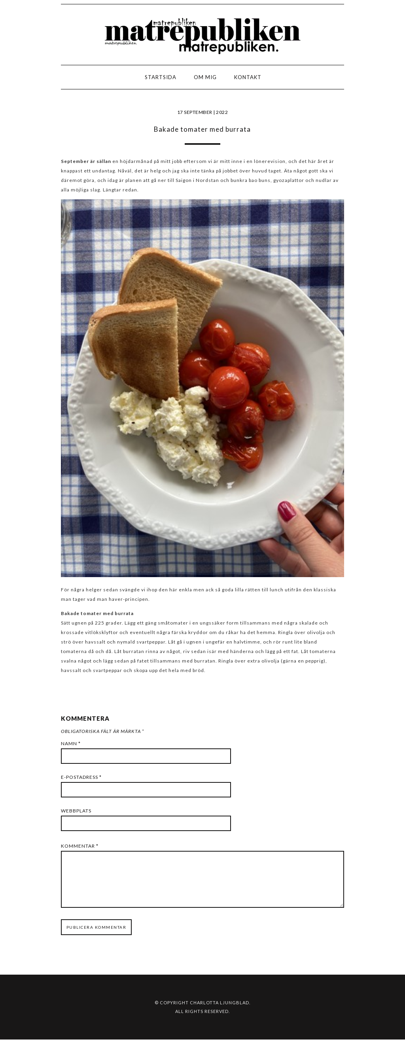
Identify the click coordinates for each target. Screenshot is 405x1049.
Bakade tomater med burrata (202, 129)
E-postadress (81, 777)
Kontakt (247, 77)
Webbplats (76, 811)
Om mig (205, 77)
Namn (71, 743)
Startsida (160, 77)
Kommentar (79, 846)
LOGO (31, 79)
